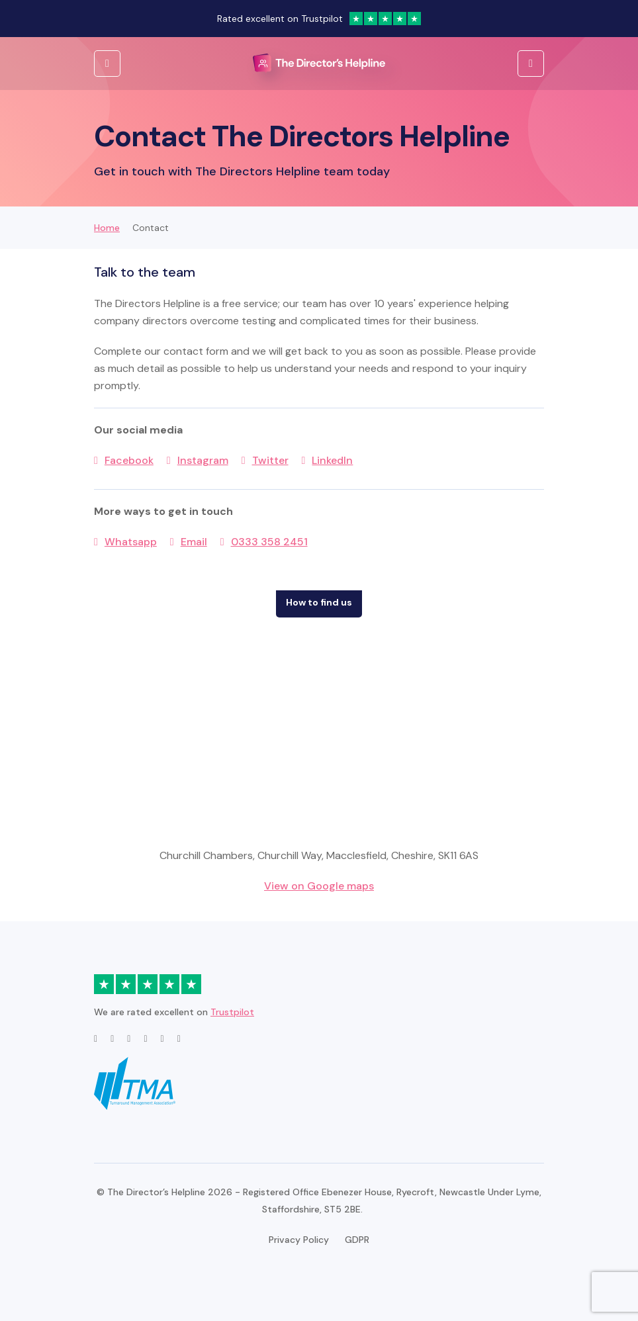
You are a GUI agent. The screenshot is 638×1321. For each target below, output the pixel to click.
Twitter (270, 460)
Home (107, 228)
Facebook (129, 460)
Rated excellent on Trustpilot (319, 18)
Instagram (202, 460)
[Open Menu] (531, 63)
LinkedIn (332, 460)
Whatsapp (131, 542)
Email (194, 542)
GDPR (357, 1240)
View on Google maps (319, 886)
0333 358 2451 (269, 542)
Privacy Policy (299, 1240)
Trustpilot (232, 1012)
